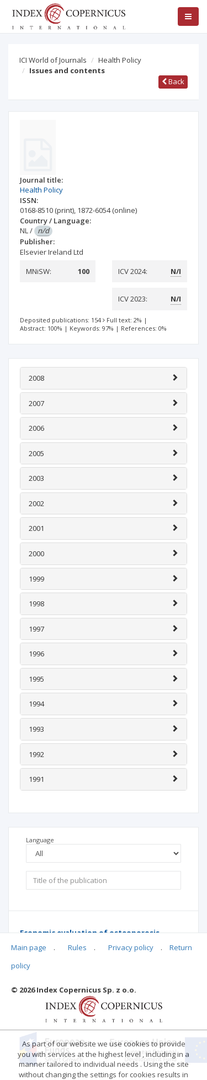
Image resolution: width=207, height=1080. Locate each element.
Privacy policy (130, 947)
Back (173, 81)
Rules (77, 947)
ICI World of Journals (53, 60)
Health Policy (119, 60)
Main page (28, 947)
